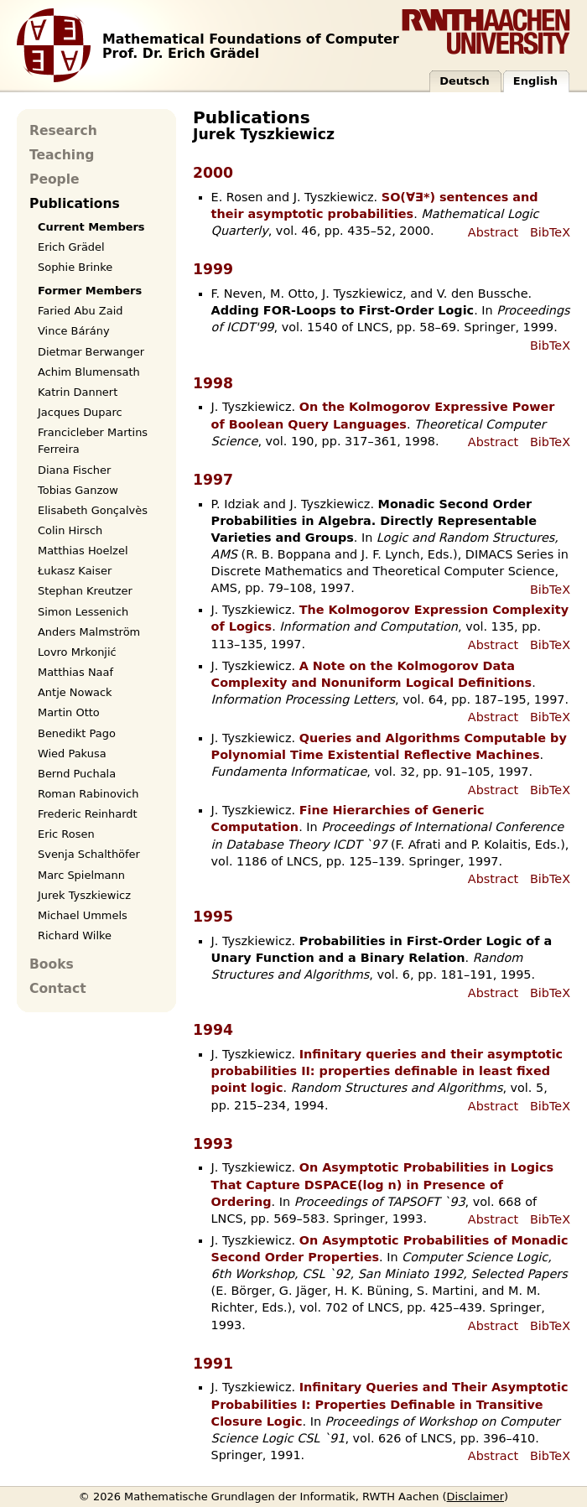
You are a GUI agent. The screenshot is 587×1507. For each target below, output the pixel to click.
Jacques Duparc (80, 412)
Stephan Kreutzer (85, 591)
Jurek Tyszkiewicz (84, 895)
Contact (57, 988)
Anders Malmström (89, 632)
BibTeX (550, 232)
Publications (74, 203)
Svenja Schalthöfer (89, 854)
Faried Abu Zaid (80, 310)
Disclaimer (476, 1496)
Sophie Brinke (75, 267)
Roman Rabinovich (88, 793)
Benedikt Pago (77, 733)
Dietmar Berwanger (91, 352)
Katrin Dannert (77, 392)
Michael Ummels (82, 915)
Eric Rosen (66, 834)
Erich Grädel (71, 247)
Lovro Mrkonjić (77, 652)
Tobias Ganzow (78, 490)
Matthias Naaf (75, 672)
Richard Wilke (75, 935)
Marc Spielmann (81, 875)
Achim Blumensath (89, 372)
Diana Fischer (74, 470)
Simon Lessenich (83, 611)
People (54, 179)
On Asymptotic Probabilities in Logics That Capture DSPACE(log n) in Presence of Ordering (382, 1184)
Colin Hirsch (70, 530)
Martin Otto (69, 712)
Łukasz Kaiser (75, 570)
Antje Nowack (75, 692)
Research (63, 130)
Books (51, 964)
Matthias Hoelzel (82, 550)
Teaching (61, 155)
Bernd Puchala (77, 773)
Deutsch (464, 81)
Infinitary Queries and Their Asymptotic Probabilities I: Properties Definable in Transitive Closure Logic (390, 1403)
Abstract (493, 232)
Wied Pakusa (72, 753)
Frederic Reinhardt (88, 814)
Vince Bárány (74, 331)
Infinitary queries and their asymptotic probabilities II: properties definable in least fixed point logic (387, 1070)
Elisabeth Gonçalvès (93, 510)
